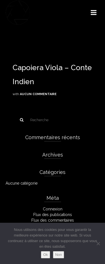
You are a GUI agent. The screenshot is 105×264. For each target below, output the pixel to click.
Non (58, 254)
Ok (45, 254)
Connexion (52, 209)
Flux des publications (52, 214)
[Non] (98, 243)
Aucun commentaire (38, 94)
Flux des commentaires (52, 220)
